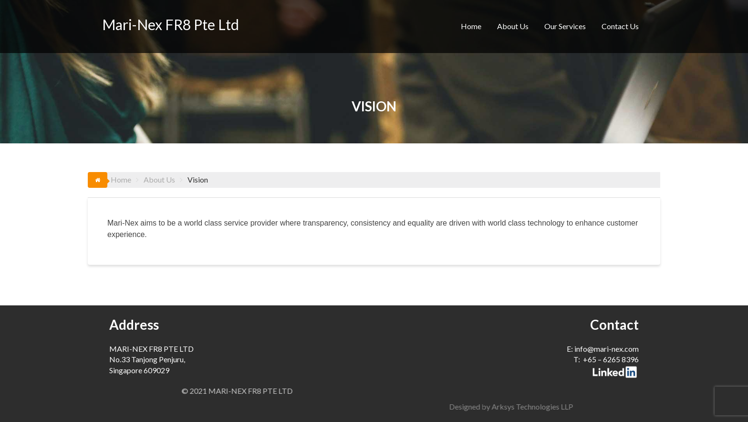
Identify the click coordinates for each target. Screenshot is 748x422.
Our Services (565, 26)
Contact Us (620, 26)
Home (471, 26)
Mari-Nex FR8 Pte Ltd (170, 24)
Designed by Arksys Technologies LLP (621, 406)
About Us (513, 26)
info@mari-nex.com (606, 348)
